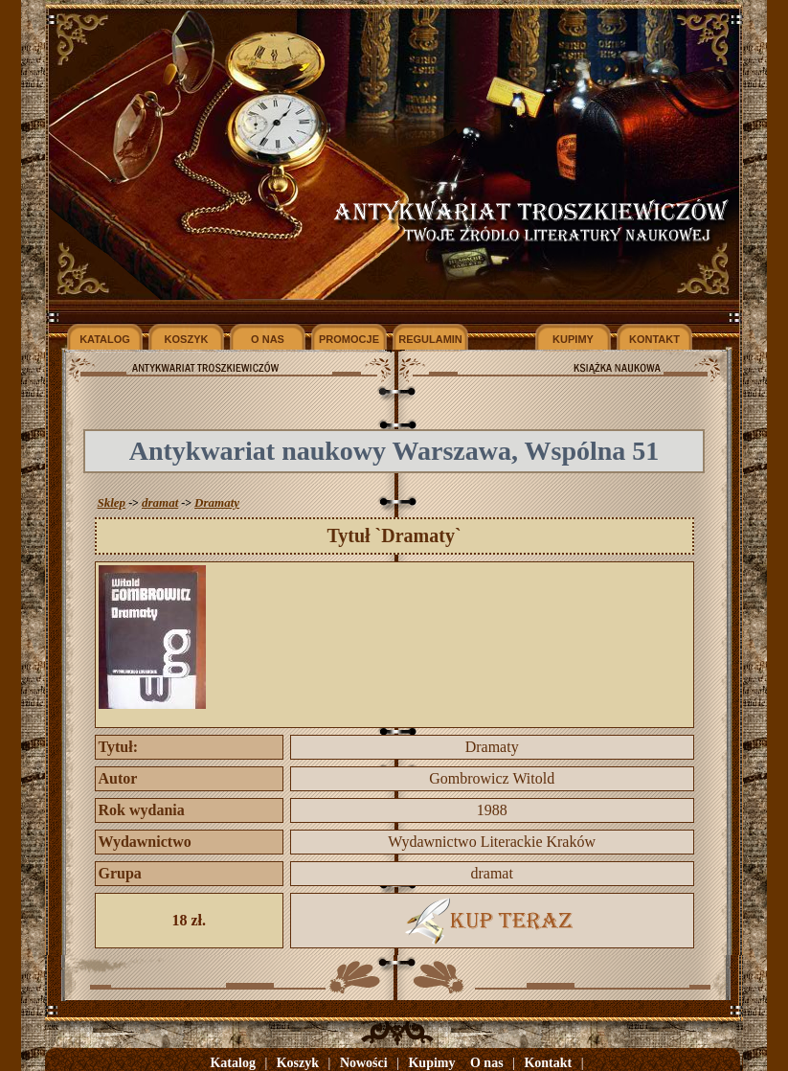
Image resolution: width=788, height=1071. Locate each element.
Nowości (364, 1063)
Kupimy (431, 1063)
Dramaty (216, 502)
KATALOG (104, 339)
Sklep (112, 502)
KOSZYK (187, 339)
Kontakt (548, 1063)
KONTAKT (654, 339)
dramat (160, 502)
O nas (487, 1063)
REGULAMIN (430, 339)
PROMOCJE (349, 339)
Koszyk (298, 1063)
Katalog (232, 1063)
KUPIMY (573, 339)
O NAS (267, 339)
